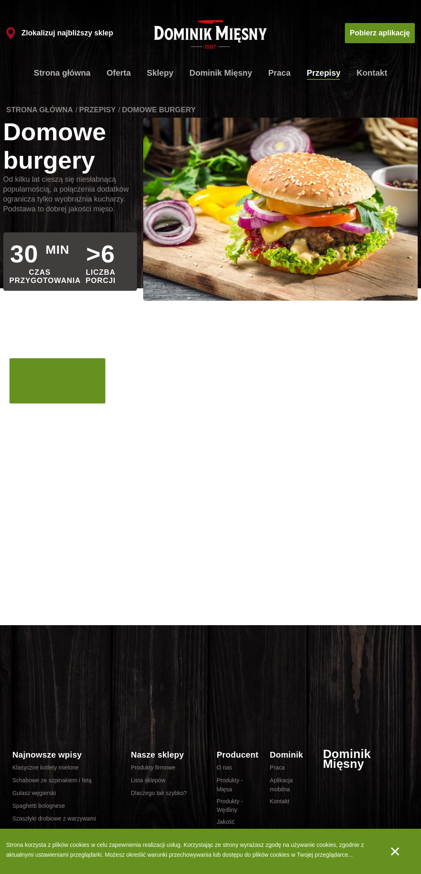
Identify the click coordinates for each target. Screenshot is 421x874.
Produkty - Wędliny (229, 806)
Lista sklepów (148, 780)
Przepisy (323, 72)
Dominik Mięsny (220, 72)
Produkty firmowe (153, 767)
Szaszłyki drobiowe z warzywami (54, 818)
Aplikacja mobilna (281, 785)
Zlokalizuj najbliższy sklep (59, 33)
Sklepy (160, 72)
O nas (224, 767)
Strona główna (62, 72)
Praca (279, 72)
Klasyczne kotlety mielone (45, 767)
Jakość (225, 821)
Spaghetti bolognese (38, 805)
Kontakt (371, 72)
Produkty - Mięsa (229, 785)
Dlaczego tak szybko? (159, 793)
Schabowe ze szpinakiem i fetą (51, 780)
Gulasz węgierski (34, 793)
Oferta (119, 72)
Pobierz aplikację (380, 33)
